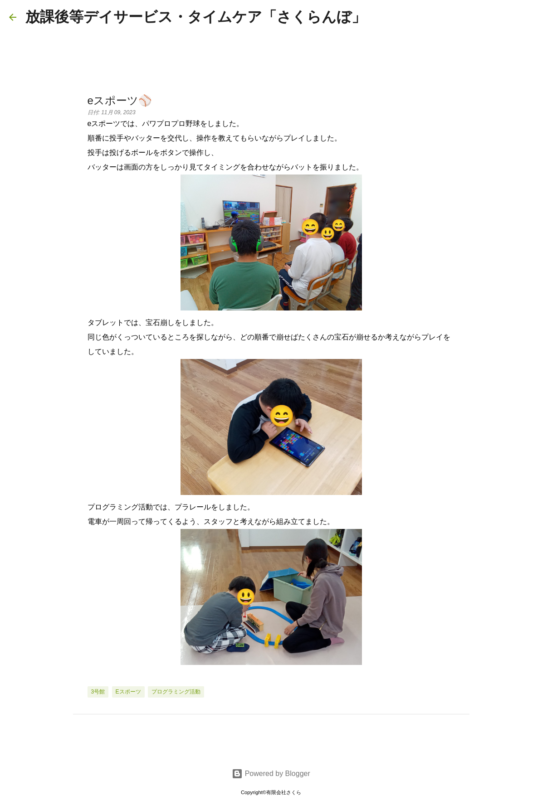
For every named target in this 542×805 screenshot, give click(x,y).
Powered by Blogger (271, 773)
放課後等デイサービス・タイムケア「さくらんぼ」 (195, 17)
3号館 (98, 692)
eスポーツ (128, 692)
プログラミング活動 (175, 692)
